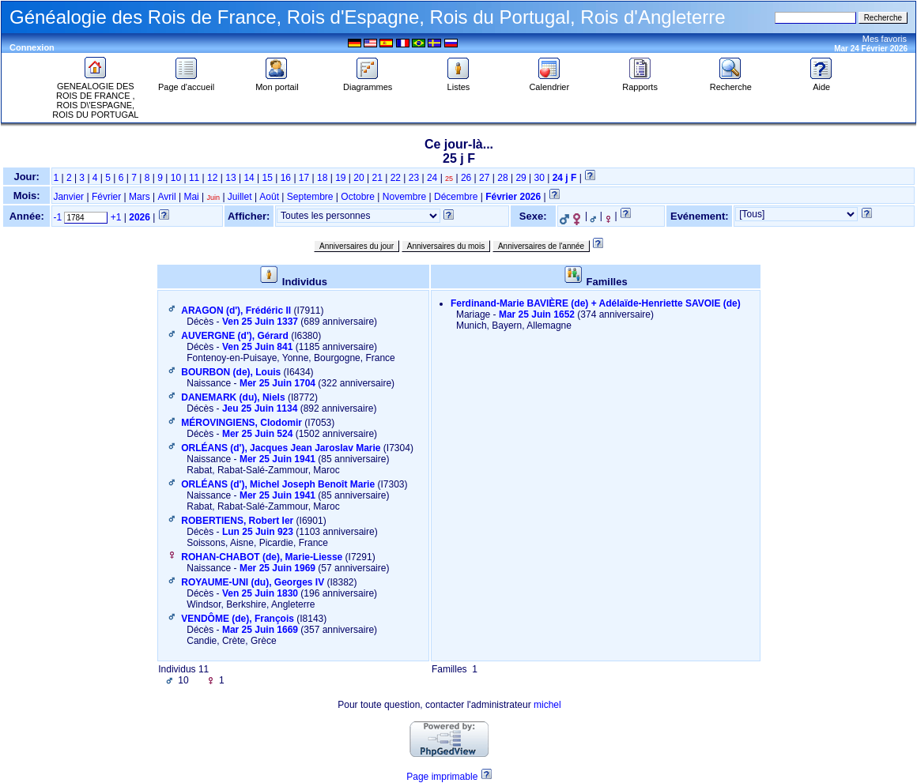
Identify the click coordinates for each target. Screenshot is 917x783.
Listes (458, 83)
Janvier (68, 196)
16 (286, 177)
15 (267, 177)
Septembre (310, 196)
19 (340, 177)
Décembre (455, 196)
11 (194, 177)
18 (322, 177)
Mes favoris (884, 38)
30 (539, 177)
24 (432, 177)
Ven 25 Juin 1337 (260, 321)
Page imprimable (441, 776)
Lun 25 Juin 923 (257, 531)
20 (358, 177)
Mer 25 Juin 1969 (277, 568)
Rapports (640, 83)
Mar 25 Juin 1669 (260, 629)
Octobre (358, 196)
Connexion (32, 47)
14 (248, 177)
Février (106, 196)
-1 (57, 217)
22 (396, 177)
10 (176, 177)
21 (377, 177)
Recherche (731, 83)
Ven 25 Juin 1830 (260, 593)
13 (230, 177)
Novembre (404, 196)
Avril (166, 196)
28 (502, 177)
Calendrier (549, 83)
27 (484, 177)
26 (466, 177)
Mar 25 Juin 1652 (537, 314)
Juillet (240, 196)
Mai (190, 196)
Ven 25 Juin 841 (257, 346)
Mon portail (276, 83)
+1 (116, 217)
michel (547, 704)
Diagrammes (367, 83)
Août (269, 196)
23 (414, 177)
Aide (821, 83)
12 (212, 177)
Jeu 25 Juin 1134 (259, 408)
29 (520, 177)
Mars (139, 196)
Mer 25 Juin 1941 (277, 459)
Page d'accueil (186, 83)
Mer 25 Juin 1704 (277, 383)
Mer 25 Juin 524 (257, 433)
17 (304, 177)
